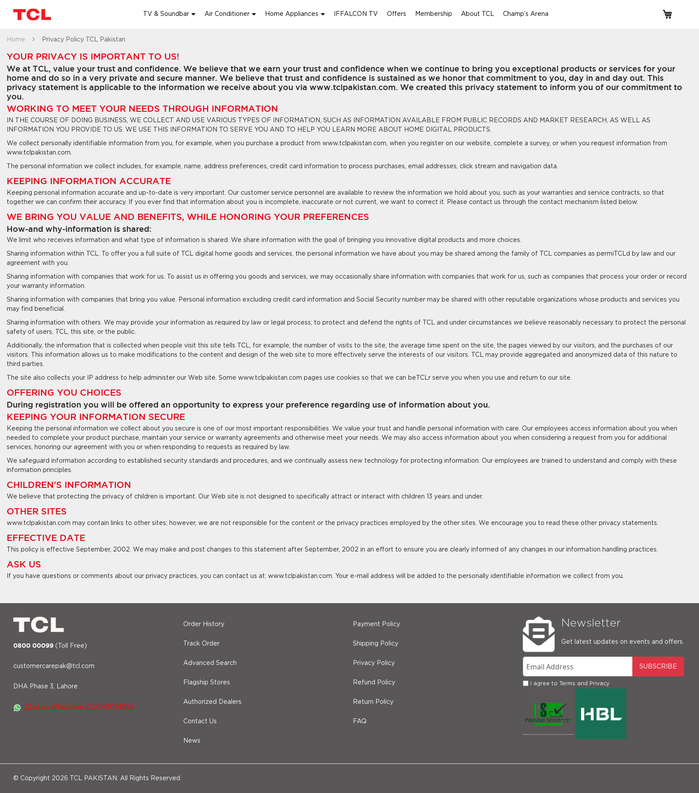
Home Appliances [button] (291, 14)
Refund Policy (374, 683)
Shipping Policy (375, 644)
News (191, 741)
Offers (396, 14)
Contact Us (200, 721)
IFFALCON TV (356, 14)
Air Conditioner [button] (226, 14)
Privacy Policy (374, 663)
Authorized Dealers (212, 702)
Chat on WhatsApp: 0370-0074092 (73, 707)
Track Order (201, 644)
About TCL (477, 14)
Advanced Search (210, 663)
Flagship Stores (206, 683)
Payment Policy (376, 624)
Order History (203, 624)
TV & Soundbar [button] (166, 14)
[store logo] (33, 14)
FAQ (360, 721)
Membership (433, 14)
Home (17, 40)
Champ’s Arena (525, 14)
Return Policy (373, 702)
